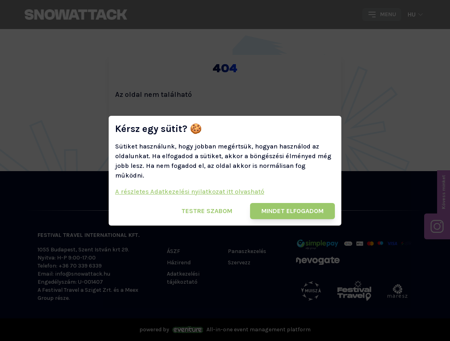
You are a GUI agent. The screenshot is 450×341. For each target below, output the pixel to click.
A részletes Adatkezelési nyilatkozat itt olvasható (189, 191)
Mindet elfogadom (292, 211)
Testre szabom (206, 211)
